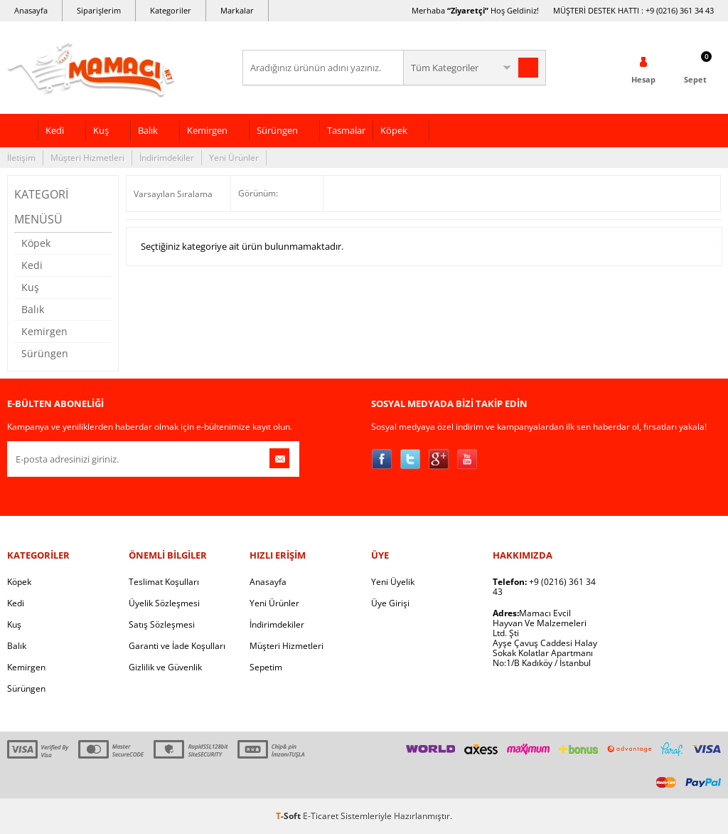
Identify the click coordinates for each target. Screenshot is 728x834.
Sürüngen (277, 130)
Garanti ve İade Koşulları (177, 646)
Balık (148, 130)
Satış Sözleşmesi (162, 624)
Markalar (237, 10)
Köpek (393, 130)
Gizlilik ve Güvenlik (165, 667)
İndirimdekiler (166, 158)
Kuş (101, 130)
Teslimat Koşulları (164, 582)
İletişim (21, 158)
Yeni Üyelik (392, 582)
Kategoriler (170, 10)
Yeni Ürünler (234, 158)
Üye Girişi (390, 603)
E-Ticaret (320, 816)
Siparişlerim (99, 10)
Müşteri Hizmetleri (87, 158)
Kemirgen (207, 130)
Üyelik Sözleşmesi (164, 603)
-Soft (289, 816)
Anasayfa (31, 10)
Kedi (55, 130)
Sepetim (266, 667)
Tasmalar (346, 130)
